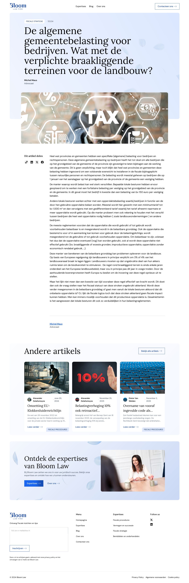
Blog (91, 6)
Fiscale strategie (120, 531)
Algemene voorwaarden (156, 577)
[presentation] (30, 539)
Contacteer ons (82, 542)
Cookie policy (173, 577)
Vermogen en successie (123, 525)
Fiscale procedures (121, 520)
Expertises (81, 6)
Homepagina (81, 520)
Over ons (101, 6)
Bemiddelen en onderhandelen (126, 536)
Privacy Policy (138, 577)
